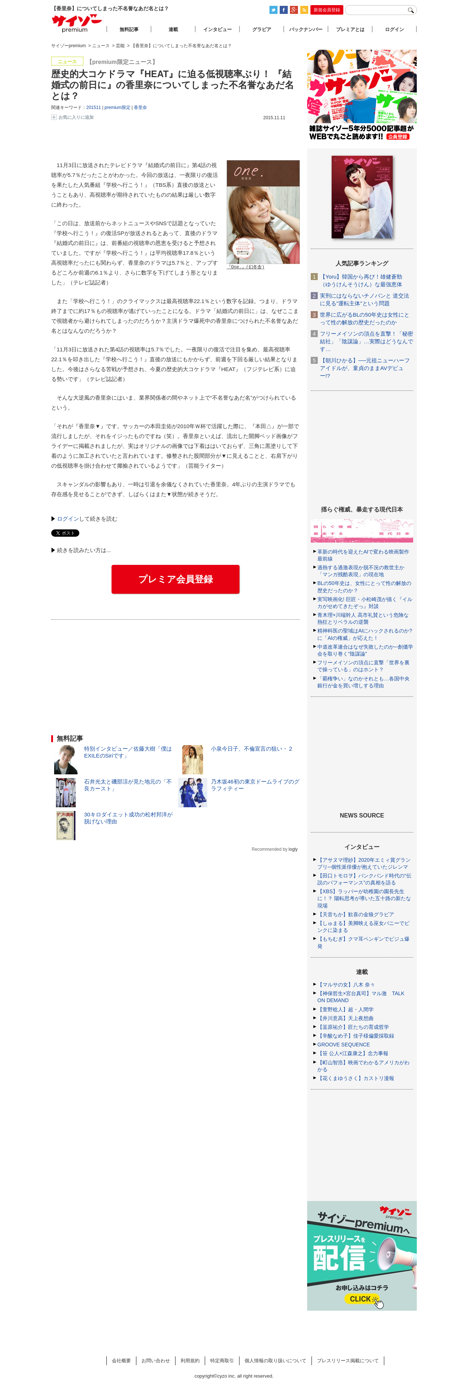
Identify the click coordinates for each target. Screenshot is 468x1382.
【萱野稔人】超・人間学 (345, 1009)
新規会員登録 (327, 9)
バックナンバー (305, 29)
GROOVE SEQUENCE (343, 1044)
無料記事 (129, 29)
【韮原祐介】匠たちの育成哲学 (353, 1027)
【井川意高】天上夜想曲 (345, 1018)
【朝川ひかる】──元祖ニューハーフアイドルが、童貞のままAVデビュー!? (365, 368)
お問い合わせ (155, 1360)
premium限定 (118, 107)
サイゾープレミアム (77, 23)
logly (293, 849)
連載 (173, 29)
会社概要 (121, 1360)
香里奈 (140, 107)
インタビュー (217, 29)
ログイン (68, 519)
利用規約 (190, 1360)
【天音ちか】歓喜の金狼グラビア (355, 914)
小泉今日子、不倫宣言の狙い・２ (252, 748)
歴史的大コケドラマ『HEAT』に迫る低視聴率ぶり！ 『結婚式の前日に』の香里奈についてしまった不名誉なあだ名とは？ (172, 85)
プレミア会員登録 (175, 579)
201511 (93, 107)
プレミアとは (350, 29)
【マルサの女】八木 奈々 (346, 985)
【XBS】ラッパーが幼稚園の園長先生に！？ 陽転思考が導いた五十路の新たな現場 (364, 898)
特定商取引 (222, 1360)
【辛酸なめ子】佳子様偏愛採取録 (355, 1036)
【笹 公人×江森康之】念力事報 (352, 1053)
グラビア (261, 29)
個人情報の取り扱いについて (275, 1360)
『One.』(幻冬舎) (245, 267)
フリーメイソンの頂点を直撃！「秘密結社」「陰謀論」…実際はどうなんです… (366, 341)
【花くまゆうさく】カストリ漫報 (355, 1078)
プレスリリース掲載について (348, 1360)
